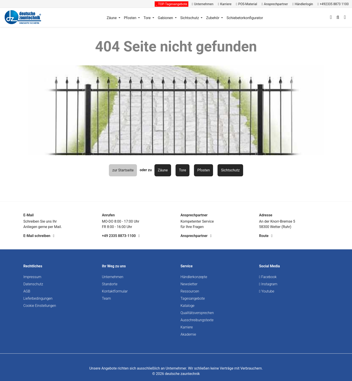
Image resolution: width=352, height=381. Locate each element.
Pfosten (203, 170)
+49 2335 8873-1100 (121, 236)
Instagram (268, 284)
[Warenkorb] (345, 18)
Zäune (163, 170)
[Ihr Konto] (331, 18)
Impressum (32, 277)
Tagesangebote (192, 298)
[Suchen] (338, 18)
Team (106, 298)
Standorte (109, 284)
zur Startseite (123, 170)
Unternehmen (112, 277)
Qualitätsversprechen (197, 313)
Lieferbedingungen (38, 298)
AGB (26, 291)
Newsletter (189, 284)
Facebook (268, 277)
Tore (182, 170)
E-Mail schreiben (38, 236)
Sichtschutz (230, 170)
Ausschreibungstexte (196, 320)
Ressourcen (189, 291)
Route (266, 236)
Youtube (266, 291)
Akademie (188, 334)
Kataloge (187, 305)
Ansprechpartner (195, 236)
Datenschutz (33, 284)
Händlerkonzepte (193, 277)
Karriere (186, 327)
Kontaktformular (115, 291)
